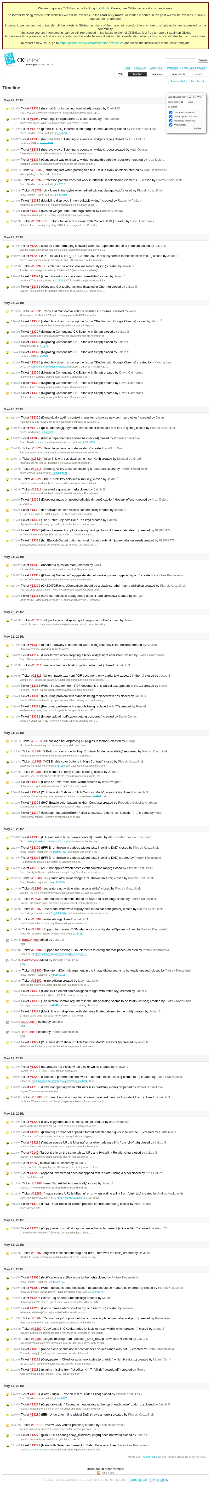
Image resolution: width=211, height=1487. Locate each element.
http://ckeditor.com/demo (70, 1197)
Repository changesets (182, 120)
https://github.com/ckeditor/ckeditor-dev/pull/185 (60, 1081)
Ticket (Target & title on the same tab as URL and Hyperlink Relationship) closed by (84, 1153)
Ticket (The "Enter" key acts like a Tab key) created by (64, 520)
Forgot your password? (194, 68)
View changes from (186, 97)
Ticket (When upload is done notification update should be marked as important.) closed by (97, 1288)
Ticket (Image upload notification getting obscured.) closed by (70, 665)
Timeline (137, 74)
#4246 (54, 1005)
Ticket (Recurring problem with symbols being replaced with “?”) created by (78, 706)
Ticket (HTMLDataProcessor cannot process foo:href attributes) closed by (81, 1204)
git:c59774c (57, 852)
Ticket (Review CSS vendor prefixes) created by (68, 1425)
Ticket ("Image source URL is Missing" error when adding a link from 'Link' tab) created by (97, 1193)
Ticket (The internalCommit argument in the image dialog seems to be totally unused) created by (101, 1001)
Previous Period (179, 81)
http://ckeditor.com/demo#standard (47, 366)
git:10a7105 (57, 974)
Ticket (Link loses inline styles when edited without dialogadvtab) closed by (87, 190)
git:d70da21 (59, 473)
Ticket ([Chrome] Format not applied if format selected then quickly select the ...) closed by (90, 1097)
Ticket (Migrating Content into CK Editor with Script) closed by (70, 332)
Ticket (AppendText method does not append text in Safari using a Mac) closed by (86, 1173)
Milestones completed (181, 112)
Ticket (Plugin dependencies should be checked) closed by (75, 438)
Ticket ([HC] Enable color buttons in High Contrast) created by (84, 803)
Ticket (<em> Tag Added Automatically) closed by (62, 1183)
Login (127, 68)
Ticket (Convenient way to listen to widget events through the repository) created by (87, 160)
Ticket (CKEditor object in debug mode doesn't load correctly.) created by (77, 596)
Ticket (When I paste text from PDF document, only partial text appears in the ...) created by (89, 686)
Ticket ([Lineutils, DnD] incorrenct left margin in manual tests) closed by (84, 129)
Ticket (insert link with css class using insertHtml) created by (76, 459)
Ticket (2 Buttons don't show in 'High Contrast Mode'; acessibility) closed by (79, 792)
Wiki (120, 74)
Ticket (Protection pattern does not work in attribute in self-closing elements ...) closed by (96, 180)
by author (185, 107)
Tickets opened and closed (184, 116)
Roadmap (157, 74)
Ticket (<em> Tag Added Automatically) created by (60, 1298)
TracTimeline (149, 1456)
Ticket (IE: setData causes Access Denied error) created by (68, 510)
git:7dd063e (57, 882)
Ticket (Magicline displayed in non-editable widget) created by (76, 201)
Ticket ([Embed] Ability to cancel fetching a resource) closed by (79, 469)
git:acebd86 (47, 432)
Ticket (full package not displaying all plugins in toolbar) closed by (73, 620)
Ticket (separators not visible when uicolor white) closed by (76, 888)
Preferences (171, 68)
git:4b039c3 (58, 133)
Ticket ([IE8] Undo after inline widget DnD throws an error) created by (82, 1415)
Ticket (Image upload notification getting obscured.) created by (74, 716)
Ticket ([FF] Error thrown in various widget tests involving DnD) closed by (85, 848)
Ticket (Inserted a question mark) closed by (58, 489)
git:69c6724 (96, 1291)
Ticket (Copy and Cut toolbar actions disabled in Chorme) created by (73, 311)
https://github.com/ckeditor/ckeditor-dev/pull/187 (59, 954)
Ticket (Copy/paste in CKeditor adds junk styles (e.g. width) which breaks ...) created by (91, 1359)
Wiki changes (177, 125)
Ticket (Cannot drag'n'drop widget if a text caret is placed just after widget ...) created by (91, 1318)
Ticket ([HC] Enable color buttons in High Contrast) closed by (77, 761)
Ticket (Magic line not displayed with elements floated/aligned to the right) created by (85, 1011)
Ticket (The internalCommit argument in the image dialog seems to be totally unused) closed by (101, 970)
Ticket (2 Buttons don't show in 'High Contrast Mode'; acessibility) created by (79, 1042)
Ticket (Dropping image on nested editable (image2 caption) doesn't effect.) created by (89, 500)
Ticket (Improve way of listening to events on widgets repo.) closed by (78, 139)
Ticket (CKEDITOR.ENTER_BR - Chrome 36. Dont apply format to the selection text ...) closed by (94, 256)
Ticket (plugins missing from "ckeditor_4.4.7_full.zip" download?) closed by (79, 1339)
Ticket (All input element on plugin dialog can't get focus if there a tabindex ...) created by (91, 530)
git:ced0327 (58, 1398)
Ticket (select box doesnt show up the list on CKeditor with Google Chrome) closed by (86, 321)
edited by (37, 940)
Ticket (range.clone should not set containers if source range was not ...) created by (92, 1349)
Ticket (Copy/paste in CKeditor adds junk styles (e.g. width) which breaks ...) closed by (88, 1329)
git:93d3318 (86, 442)
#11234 (59, 280)
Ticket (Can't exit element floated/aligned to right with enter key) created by (79, 991)
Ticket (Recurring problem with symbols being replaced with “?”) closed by (78, 696)
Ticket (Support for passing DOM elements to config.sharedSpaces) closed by (89, 929)
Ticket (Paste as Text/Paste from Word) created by (66, 782)
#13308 (97, 796)
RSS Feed (108, 1472)
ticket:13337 (46, 143)
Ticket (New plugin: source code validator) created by (67, 448)
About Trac (156, 68)
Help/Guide (140, 68)
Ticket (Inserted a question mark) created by (56, 565)
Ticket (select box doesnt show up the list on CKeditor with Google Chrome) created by (91, 362)
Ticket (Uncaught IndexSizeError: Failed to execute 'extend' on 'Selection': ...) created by (87, 813)
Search (198, 74)
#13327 (44, 346)
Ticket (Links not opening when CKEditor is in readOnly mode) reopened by (87, 1087)
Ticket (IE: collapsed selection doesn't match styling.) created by (72, 266)
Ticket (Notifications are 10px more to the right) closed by (74, 1277)
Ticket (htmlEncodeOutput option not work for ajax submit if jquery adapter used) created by (93, 540)
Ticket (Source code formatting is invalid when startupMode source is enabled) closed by (88, 246)
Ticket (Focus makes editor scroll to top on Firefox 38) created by (72, 1308)
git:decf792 (57, 1281)
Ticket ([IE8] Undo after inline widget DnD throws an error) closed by (82, 878)
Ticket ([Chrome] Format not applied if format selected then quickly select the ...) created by (93, 1132)
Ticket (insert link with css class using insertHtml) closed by (68, 276)
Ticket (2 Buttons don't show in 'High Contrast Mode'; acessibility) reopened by (89, 751)
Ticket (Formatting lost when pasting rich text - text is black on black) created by (89, 170)
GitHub (104, 8)
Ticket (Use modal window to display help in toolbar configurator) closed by (87, 909)
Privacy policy (158, 1479)
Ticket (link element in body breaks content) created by (81, 837)
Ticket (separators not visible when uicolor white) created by (69, 1067)
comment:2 (39, 442)
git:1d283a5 (74, 933)
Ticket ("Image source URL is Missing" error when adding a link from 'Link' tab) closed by (88, 1142)
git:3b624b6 (59, 913)
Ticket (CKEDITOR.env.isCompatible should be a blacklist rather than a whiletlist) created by (98, 586)
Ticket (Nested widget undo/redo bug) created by (67, 211)
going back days (180, 102)
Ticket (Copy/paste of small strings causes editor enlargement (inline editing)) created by (89, 1228)
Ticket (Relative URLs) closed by (48, 1163)
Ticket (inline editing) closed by (49, 919)
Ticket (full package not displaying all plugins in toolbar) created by (73, 741)
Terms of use (138, 1479)
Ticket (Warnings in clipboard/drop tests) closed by (65, 119)
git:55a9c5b (58, 194)
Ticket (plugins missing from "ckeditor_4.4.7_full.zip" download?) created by (78, 1370)
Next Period (197, 81)
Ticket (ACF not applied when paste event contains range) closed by (82, 868)
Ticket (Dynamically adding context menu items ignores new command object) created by (87, 417)
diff (22, 944)
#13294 (61, 765)
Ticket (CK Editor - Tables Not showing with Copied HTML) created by (82, 221)
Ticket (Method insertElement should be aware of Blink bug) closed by (84, 899)
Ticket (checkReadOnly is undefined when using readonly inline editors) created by (84, 645)
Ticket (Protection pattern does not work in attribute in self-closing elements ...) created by (96, 1077)
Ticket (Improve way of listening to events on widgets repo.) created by (79, 150)
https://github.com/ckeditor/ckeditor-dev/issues (92, 43)
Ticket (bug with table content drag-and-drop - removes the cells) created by (81, 1253)
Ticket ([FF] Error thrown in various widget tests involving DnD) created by (86, 858)
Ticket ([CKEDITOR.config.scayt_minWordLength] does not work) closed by (79, 1435)
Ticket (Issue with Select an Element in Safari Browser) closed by (80, 1445)
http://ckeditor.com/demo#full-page (47, 841)
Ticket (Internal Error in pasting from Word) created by (65, 108)
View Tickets (178, 74)
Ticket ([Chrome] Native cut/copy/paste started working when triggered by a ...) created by (97, 575)
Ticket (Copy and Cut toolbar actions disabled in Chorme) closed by (74, 287)
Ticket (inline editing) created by (54, 981)
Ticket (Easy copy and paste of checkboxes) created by (70, 1122)
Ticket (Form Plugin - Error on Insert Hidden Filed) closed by (76, 1394)
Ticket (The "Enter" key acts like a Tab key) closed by (65, 479)
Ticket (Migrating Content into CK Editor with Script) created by (77, 373)
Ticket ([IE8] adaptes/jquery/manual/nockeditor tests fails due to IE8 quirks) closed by (93, 428)
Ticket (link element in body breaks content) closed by (65, 772)
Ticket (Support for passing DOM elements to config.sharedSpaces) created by (90, 950)
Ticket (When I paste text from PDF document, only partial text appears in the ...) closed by (90, 676)
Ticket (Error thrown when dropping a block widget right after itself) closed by (88, 655)
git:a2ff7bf (57, 184)
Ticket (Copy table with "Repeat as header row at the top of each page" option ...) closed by (90, 1404)
